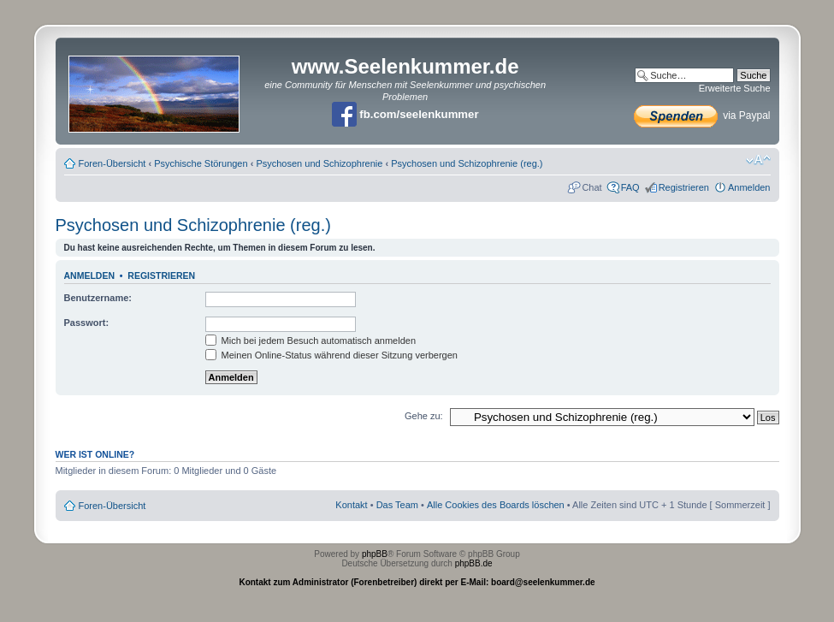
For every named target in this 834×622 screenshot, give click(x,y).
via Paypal (702, 115)
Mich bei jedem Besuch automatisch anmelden (311, 340)
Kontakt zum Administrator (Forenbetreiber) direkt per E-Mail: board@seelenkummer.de (416, 582)
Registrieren (684, 187)
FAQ (630, 187)
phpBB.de (474, 563)
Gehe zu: (424, 416)
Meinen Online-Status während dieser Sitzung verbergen (331, 355)
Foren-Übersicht (112, 163)
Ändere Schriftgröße (758, 160)
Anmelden (749, 187)
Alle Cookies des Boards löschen (496, 505)
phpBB (374, 554)
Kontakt (351, 505)
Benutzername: (98, 298)
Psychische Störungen (200, 163)
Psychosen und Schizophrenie (319, 163)
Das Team (397, 505)
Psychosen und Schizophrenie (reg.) (466, 163)
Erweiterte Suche (735, 88)
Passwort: (86, 322)
